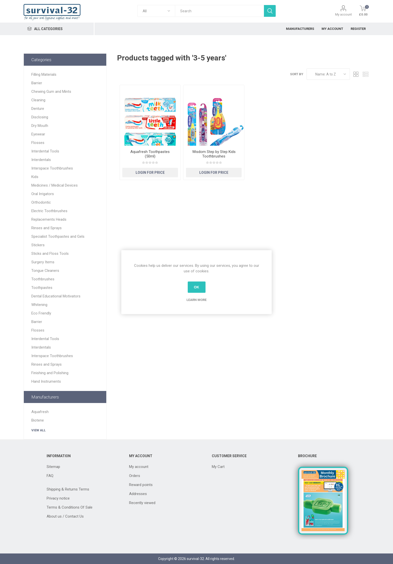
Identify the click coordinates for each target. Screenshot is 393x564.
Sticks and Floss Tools (50, 253)
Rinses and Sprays (46, 228)
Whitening (39, 304)
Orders (134, 475)
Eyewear (38, 134)
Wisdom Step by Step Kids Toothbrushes (214, 153)
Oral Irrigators (42, 194)
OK (196, 287)
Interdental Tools (45, 151)
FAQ (50, 475)
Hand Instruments (46, 381)
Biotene (37, 420)
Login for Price (150, 173)
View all (38, 430)
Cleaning (38, 100)
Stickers (38, 245)
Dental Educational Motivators (55, 296)
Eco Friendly (41, 313)
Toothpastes (41, 287)
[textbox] (219, 11)
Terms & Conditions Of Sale (69, 507)
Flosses (37, 142)
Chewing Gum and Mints (51, 91)
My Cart (218, 466)
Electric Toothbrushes (49, 211)
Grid (356, 74)
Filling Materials (43, 74)
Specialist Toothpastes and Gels (57, 236)
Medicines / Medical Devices (54, 185)
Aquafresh (40, 412)
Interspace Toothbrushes (52, 168)
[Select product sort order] (328, 74)
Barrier (36, 83)
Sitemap (53, 466)
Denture (37, 108)
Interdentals (41, 159)
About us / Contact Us (65, 516)
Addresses (138, 494)
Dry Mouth (39, 125)
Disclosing (39, 117)
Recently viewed (142, 503)
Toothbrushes (42, 279)
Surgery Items (42, 262)
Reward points (141, 484)
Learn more (196, 299)
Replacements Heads (48, 219)
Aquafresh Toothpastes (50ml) (150, 153)
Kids (34, 177)
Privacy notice (58, 498)
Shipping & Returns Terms (68, 489)
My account (343, 14)
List (365, 74)
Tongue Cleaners (45, 270)
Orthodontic (41, 202)
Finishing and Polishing (49, 373)
